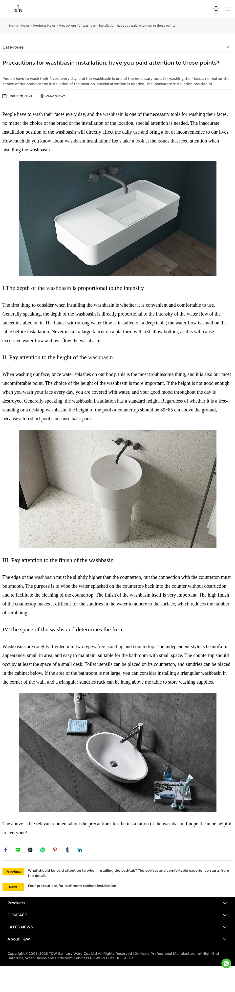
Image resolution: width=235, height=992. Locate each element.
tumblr (68, 850)
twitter (31, 850)
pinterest (55, 850)
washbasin (113, 114)
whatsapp (43, 850)
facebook (6, 850)
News (25, 25)
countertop (143, 646)
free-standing (110, 646)
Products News (44, 25)
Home (13, 25)
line (18, 850)
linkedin (80, 850)
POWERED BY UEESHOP (111, 959)
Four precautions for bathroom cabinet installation (72, 887)
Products (16, 904)
